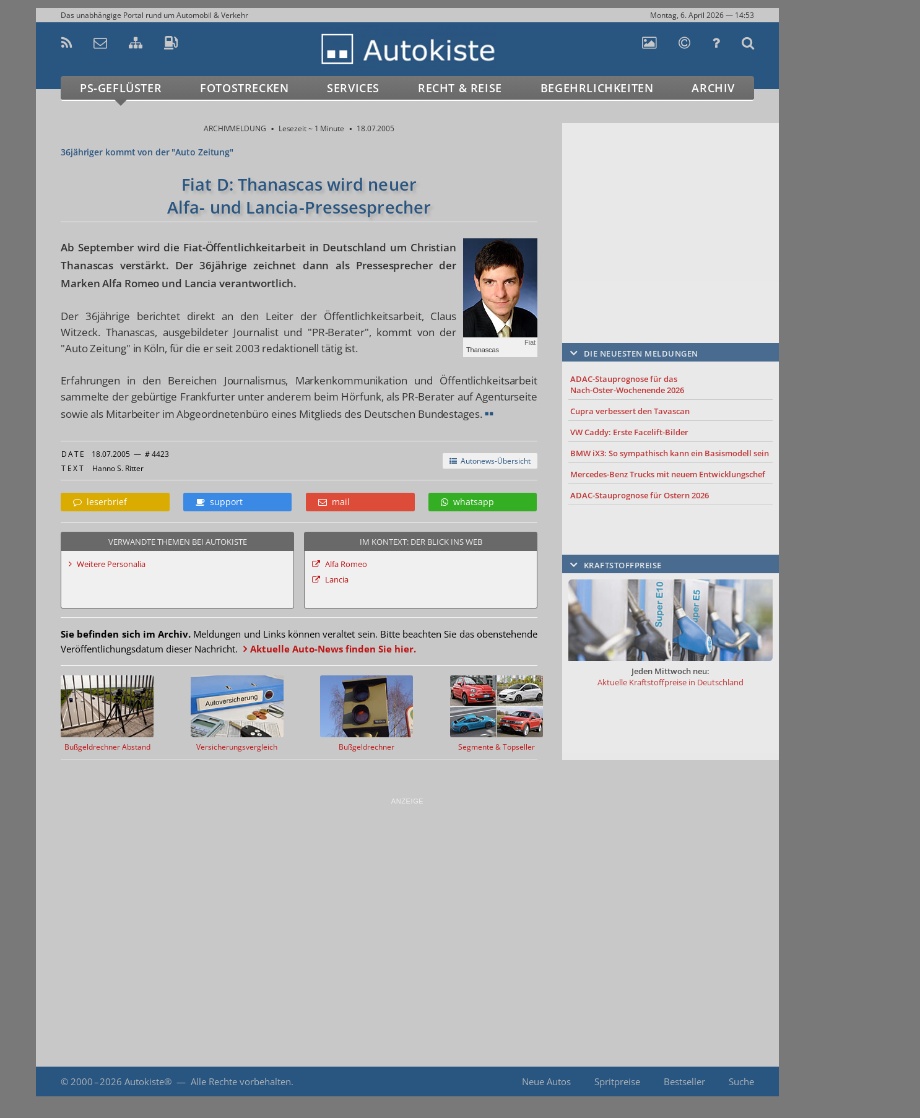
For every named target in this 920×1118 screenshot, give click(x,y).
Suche (741, 1081)
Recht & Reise (460, 87)
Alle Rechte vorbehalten (241, 1081)
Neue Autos (546, 1081)
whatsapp (467, 502)
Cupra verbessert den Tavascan (630, 411)
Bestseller (684, 1081)
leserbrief (100, 502)
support (219, 502)
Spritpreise (617, 1081)
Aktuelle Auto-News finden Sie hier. (333, 649)
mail (334, 502)
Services (353, 87)
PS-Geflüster (121, 87)
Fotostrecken (244, 87)
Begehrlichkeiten (597, 87)
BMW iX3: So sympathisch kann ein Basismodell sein (669, 453)
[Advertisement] (670, 214)
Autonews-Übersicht (490, 461)
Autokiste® (147, 1081)
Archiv (713, 87)
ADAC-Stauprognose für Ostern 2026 (639, 495)
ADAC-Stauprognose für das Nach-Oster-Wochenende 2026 (627, 384)
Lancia (337, 579)
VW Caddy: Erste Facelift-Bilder (629, 432)
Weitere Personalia (111, 564)
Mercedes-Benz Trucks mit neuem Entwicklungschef (667, 474)
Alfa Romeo (346, 564)
